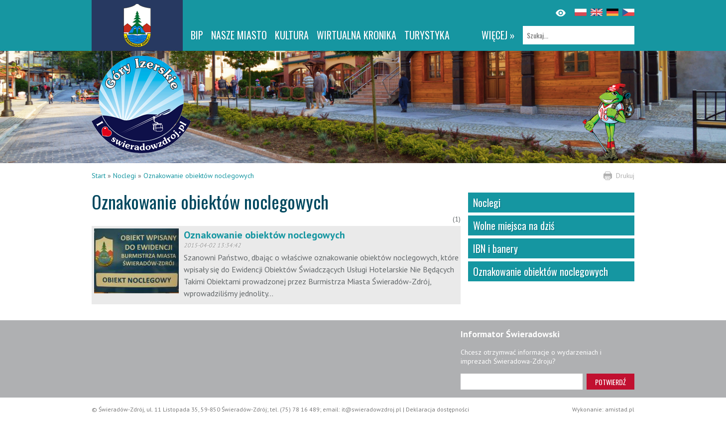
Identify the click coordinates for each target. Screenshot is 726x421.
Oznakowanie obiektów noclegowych (198, 175)
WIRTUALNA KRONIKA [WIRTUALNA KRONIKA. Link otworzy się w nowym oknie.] (356, 34)
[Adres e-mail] (522, 381)
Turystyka (427, 34)
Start (99, 175)
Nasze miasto (239, 34)
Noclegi (124, 175)
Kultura (292, 34)
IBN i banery (495, 248)
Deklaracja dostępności (437, 409)
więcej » (498, 34)
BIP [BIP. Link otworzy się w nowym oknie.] (197, 34)
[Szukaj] (578, 35)
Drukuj (625, 175)
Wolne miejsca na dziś (513, 225)
